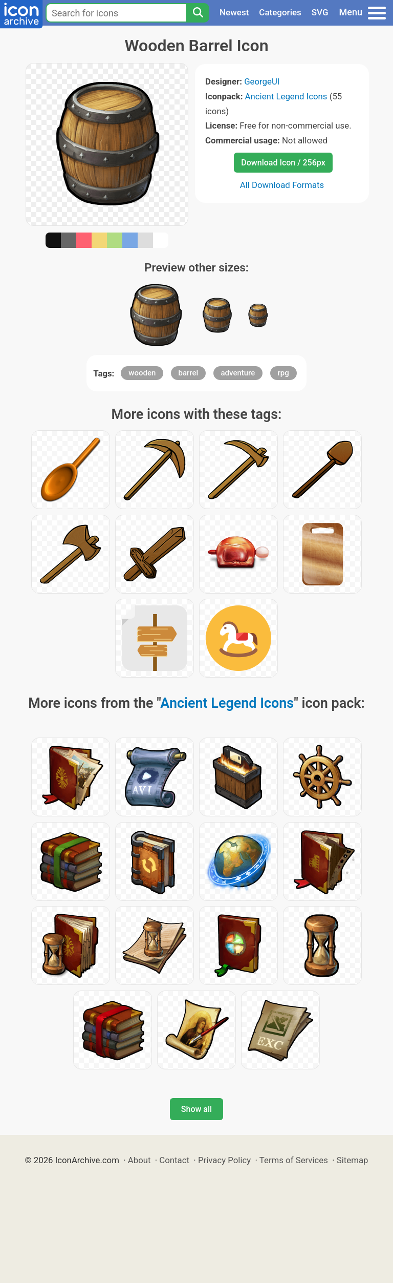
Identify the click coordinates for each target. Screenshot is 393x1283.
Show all (196, 1109)
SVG (320, 12)
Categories (280, 12)
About (139, 1160)
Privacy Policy (224, 1160)
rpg (283, 372)
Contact (174, 1160)
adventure (238, 372)
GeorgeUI (261, 81)
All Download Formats (282, 185)
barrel (189, 372)
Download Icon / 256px (283, 162)
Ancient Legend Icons (286, 96)
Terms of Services (293, 1160)
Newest (234, 12)
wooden (142, 372)
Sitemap (352, 1160)
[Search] (197, 13)
